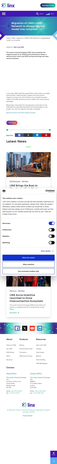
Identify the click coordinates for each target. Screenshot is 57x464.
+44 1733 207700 (16, 391)
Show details (46, 251)
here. (15, 214)
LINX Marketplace (41, 363)
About (9, 339)
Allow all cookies (28, 258)
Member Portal (48, 5)
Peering (21, 345)
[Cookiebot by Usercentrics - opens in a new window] (45, 191)
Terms (8, 356)
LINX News (25, 181)
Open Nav (4, 12)
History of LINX (11, 345)
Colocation (22, 352)
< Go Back (12, 123)
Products (23, 339)
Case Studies (40, 352)
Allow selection (28, 264)
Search (40, 14)
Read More (13, 313)
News (13, 38)
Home (8, 38)
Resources (41, 339)
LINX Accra (13, 291)
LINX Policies (10, 352)
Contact (10, 367)
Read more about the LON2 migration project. (21, 113)
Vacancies (9, 360)
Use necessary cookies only (28, 271)
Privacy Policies (27, 416)
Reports (38, 356)
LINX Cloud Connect (25, 356)
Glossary (38, 349)
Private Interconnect (26, 349)
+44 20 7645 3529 (38, 393)
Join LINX (9, 349)
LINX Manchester (15, 181)
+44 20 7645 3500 (40, 391)
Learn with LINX (41, 345)
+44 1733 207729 (14, 393)
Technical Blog (40, 360)
